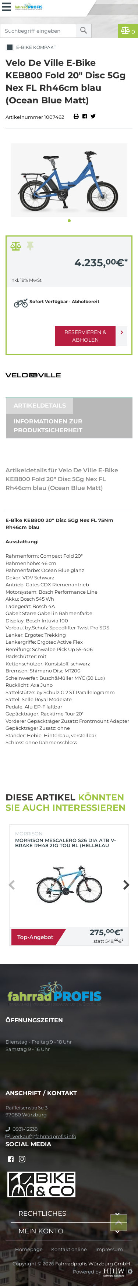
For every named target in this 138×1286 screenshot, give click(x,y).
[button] (69, 220)
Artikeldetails (40, 405)
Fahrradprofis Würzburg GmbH (93, 1264)
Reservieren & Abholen (85, 336)
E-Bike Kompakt (31, 48)
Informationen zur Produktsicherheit (48, 426)
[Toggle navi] (6, 6)
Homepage (29, 1249)
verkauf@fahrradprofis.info (41, 1136)
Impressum (109, 1249)
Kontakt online (69, 1249)
